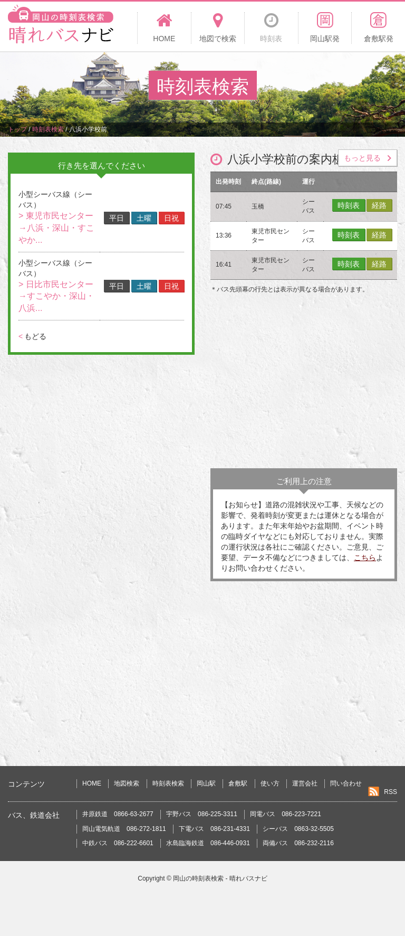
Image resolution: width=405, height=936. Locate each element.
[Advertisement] (303, 384)
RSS (390, 792)
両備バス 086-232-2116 (298, 843)
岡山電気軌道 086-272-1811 (124, 829)
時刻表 (349, 205)
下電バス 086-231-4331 (214, 829)
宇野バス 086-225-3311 (201, 814)
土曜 (144, 218)
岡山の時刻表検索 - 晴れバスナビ (220, 878)
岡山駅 (206, 783)
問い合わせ (346, 783)
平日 (116, 218)
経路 (379, 205)
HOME (91, 783)
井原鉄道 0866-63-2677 (117, 814)
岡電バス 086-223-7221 (285, 814)
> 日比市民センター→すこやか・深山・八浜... (56, 296)
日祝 (171, 218)
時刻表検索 (168, 783)
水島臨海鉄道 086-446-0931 (208, 843)
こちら (365, 557)
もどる (32, 336)
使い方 (270, 783)
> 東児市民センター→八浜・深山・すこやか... (56, 227)
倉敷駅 (237, 783)
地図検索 (126, 783)
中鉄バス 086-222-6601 (117, 843)
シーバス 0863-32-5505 (298, 829)
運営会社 (304, 783)
